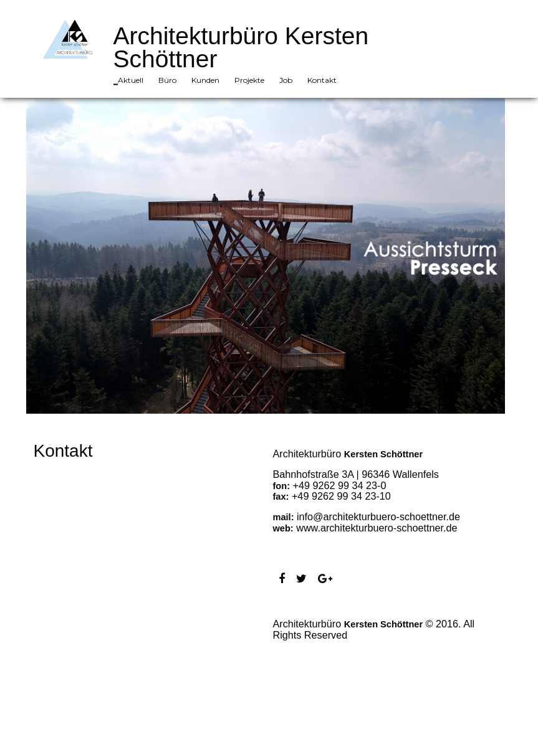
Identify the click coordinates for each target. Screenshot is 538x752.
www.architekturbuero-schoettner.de (376, 527)
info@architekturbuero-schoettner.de (378, 516)
